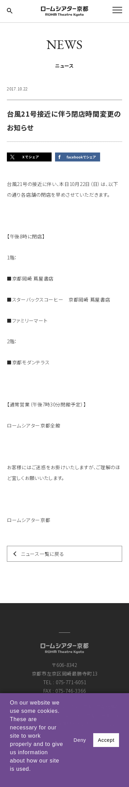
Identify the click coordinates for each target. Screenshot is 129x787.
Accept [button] (106, 740)
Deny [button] (80, 740)
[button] (11, 778)
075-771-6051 (71, 682)
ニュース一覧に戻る (42, 553)
